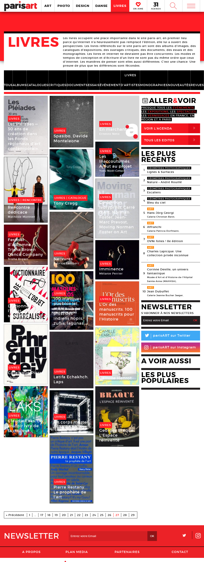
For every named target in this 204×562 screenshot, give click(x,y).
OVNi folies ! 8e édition (165, 241)
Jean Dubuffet (158, 291)
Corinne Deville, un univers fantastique (168, 271)
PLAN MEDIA (77, 552)
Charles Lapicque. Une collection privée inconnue (168, 253)
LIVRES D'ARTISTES (130, 80)
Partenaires (127, 552)
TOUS (8, 85)
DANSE (101, 6)
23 (86, 515)
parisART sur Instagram (170, 347)
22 (79, 515)
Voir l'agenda (172, 128)
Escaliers (154, 192)
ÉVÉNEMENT (110, 85)
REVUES (197, 85)
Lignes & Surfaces (160, 172)
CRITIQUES (57, 85)
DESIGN (82, 6)
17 (41, 515)
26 (109, 515)
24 (94, 515)
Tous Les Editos (172, 140)
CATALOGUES (37, 85)
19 (56, 515)
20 (64, 515)
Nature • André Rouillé (164, 182)
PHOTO (63, 6)
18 (49, 515)
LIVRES (120, 6)
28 (125, 515)
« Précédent (15, 515)
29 (133, 515)
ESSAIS (93, 85)
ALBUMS (19, 85)
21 (71, 515)
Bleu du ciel (156, 202)
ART (48, 6)
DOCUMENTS (77, 85)
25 (102, 515)
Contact (180, 552)
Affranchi (154, 227)
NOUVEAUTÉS (179, 85)
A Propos (31, 552)
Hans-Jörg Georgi (160, 213)
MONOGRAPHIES (154, 85)
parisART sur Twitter (165, 336)
